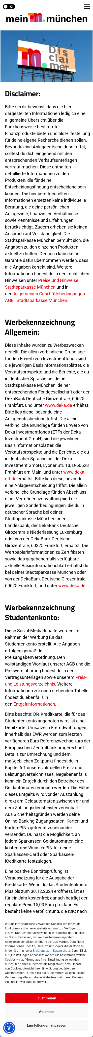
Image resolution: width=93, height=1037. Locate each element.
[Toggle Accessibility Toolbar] (9, 1027)
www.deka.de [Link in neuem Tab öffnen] (58, 405)
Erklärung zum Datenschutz (51, 950)
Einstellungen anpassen (46, 1025)
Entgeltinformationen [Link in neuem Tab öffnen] (34, 704)
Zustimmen (46, 998)
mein (47, 19)
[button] (87, 6)
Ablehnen (46, 1012)
